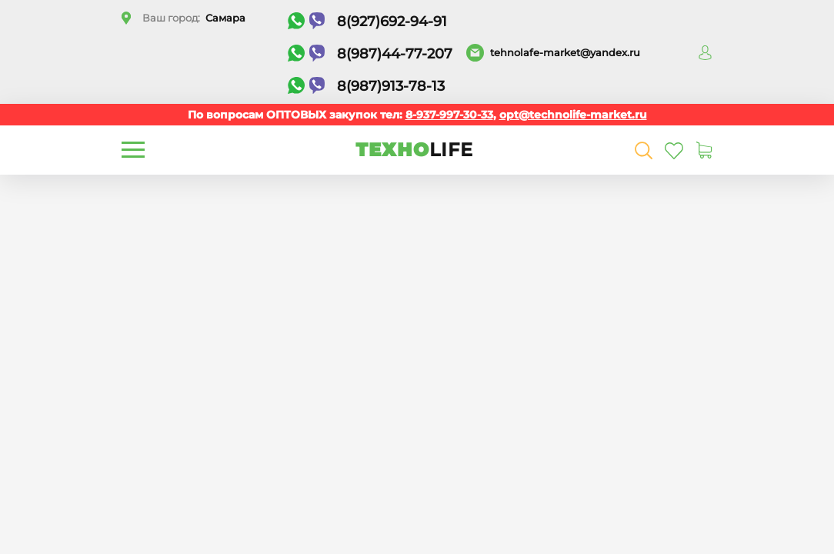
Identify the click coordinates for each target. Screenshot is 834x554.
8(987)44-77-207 (370, 53)
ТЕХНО (414, 149)
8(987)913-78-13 (366, 86)
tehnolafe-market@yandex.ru (565, 52)
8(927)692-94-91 (367, 21)
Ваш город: (193, 18)
